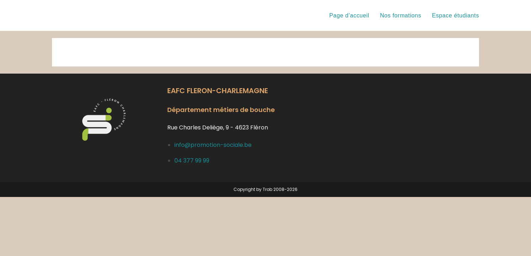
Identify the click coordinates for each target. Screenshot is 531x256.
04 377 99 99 (191, 160)
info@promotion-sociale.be (213, 145)
